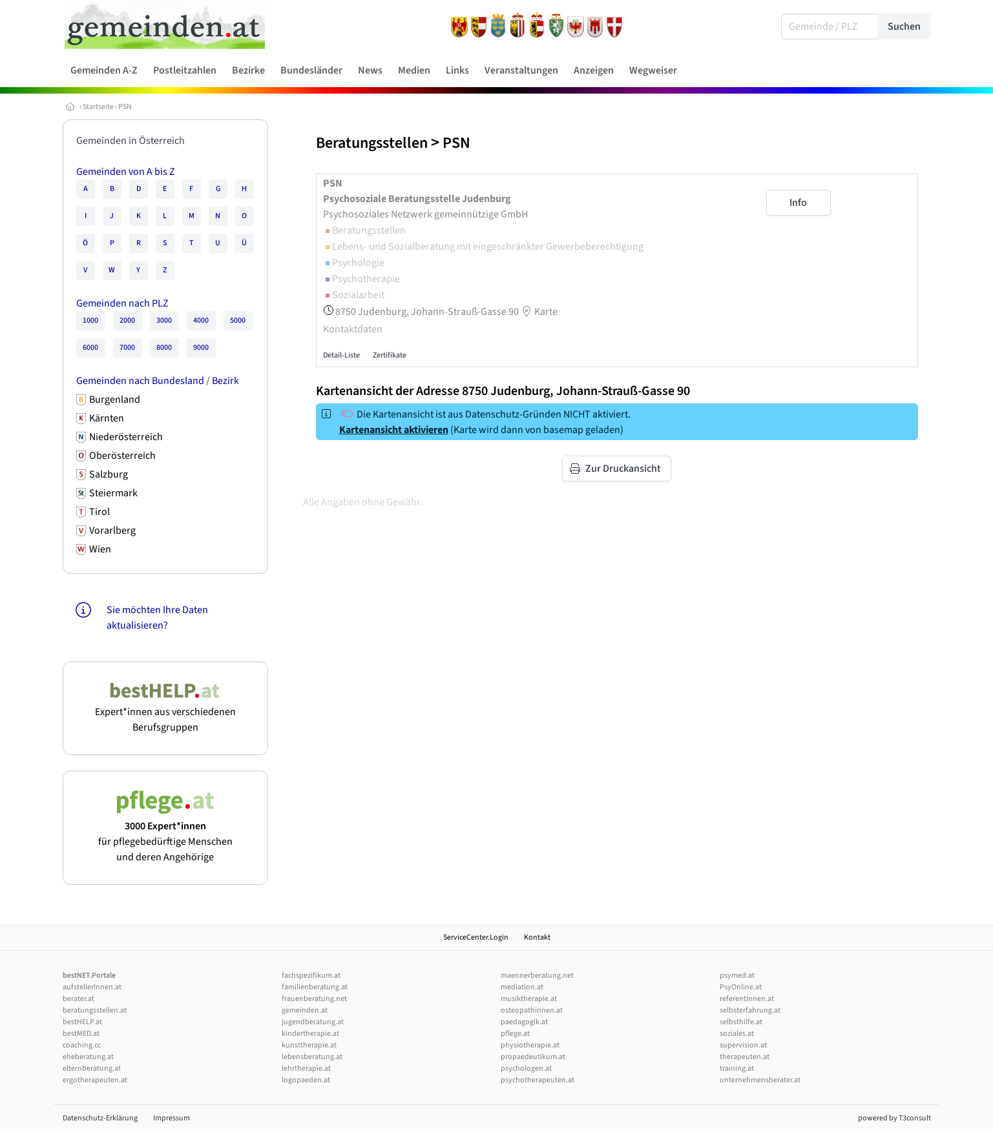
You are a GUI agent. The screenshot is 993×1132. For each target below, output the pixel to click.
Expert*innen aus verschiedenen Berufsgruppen (165, 711)
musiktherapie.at (529, 998)
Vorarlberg (112, 530)
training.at (737, 1068)
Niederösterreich (126, 437)
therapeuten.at (744, 1056)
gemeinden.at (305, 1010)
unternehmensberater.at (760, 1080)
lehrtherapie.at (306, 1068)
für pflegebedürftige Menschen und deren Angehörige (165, 834)
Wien (100, 549)
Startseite (98, 106)
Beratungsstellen (372, 143)
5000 (238, 320)
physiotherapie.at (530, 1045)
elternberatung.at (92, 1068)
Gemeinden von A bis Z (125, 172)
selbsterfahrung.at (750, 1010)
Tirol (99, 512)
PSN (125, 106)
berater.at (78, 998)
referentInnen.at (747, 998)
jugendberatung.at (313, 1021)
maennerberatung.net (537, 975)
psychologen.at (526, 1068)
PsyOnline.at (741, 987)
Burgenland (114, 399)
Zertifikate (389, 355)
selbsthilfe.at (741, 1021)
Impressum (171, 1118)
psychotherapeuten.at (537, 1080)
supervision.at (743, 1045)
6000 (90, 347)
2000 (127, 320)
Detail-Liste (341, 355)
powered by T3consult (894, 1118)
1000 (90, 320)
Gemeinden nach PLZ (122, 303)
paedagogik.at (524, 1021)
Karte (538, 312)
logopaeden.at (306, 1080)
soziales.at (737, 1033)
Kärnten (106, 418)
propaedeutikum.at (533, 1056)
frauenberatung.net (314, 998)
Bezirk (225, 381)
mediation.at (522, 987)
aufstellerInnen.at (92, 987)
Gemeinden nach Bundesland (140, 381)
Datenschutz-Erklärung (100, 1118)
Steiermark (113, 493)
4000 (201, 320)
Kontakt (537, 937)
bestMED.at (81, 1033)
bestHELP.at (82, 1021)
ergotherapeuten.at (95, 1080)
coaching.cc (82, 1045)
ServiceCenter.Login (475, 937)
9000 (201, 347)
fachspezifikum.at (311, 975)
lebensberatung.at (312, 1056)
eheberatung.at (88, 1056)
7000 (127, 347)
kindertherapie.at (310, 1033)
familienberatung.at (315, 987)
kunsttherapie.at (309, 1045)
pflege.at (515, 1033)
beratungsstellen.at (95, 1010)
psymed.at (737, 975)
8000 (164, 347)
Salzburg (108, 474)
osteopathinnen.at (532, 1010)
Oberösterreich (122, 456)
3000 (164, 320)
